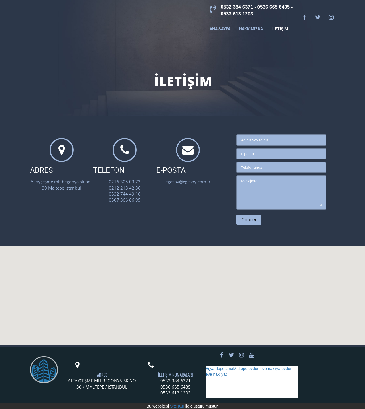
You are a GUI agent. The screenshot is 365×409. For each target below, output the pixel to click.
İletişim (279, 28)
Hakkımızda (251, 28)
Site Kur (177, 406)
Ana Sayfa (220, 28)
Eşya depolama (219, 368)
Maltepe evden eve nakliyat (257, 368)
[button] (182, 290)
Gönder (249, 219)
